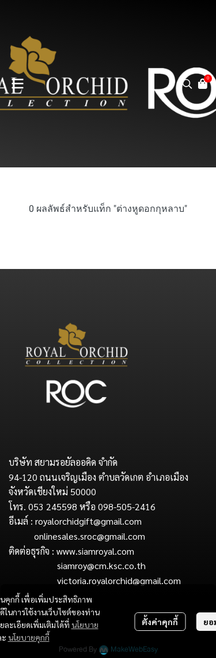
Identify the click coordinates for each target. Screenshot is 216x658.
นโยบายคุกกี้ (29, 637)
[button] (187, 84)
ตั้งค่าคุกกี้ (160, 621)
